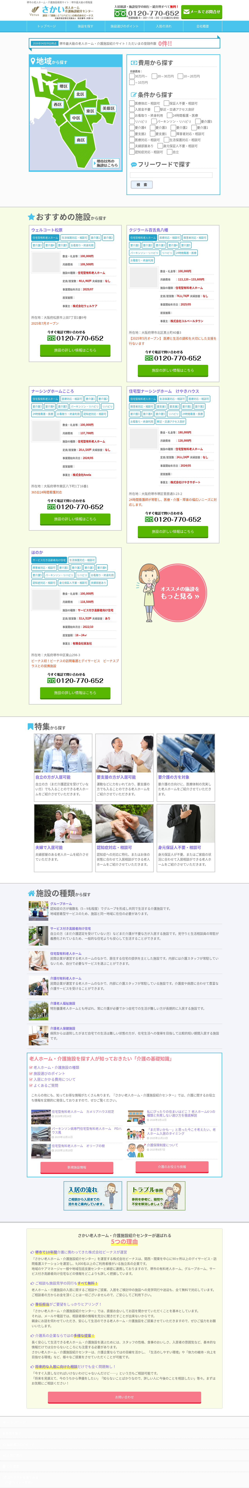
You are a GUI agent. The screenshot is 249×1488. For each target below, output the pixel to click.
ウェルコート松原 (47, 230)
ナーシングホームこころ (52, 391)
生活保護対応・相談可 (74, 237)
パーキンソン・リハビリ (144, 253)
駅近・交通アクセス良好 (171, 421)
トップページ (46, 26)
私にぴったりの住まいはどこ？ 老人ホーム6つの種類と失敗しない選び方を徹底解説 (181, 1113)
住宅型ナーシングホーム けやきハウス (164, 391)
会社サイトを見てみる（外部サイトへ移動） (20, 1480)
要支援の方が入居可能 (116, 777)
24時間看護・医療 (186, 253)
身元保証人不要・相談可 (73, 582)
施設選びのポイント (125, 26)
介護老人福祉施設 (62, 1003)
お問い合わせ (124, 1397)
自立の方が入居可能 (53, 777)
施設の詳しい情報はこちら (75, 350)
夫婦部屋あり (98, 582)
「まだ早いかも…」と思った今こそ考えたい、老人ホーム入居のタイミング (181, 1131)
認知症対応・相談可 (94, 414)
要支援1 (161, 406)
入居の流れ (164, 26)
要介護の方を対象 (173, 777)
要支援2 (174, 406)
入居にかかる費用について (52, 1079)
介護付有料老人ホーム (66, 978)
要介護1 (95, 237)
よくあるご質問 (43, 1085)
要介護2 (108, 237)
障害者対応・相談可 (195, 237)
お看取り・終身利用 (82, 245)
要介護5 (62, 245)
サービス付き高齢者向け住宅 (49, 560)
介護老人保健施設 (62, 1028)
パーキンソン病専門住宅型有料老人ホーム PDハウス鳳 (87, 1130)
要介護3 (37, 245)
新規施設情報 (76, 1167)
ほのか (37, 552)
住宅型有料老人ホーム (45, 237)
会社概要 (202, 26)
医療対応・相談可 (169, 237)
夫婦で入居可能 (49, 847)
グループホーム (61, 903)
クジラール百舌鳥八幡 (148, 230)
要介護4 (49, 245)
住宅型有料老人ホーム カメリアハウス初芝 (83, 1111)
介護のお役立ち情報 (172, 1166)
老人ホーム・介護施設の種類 (54, 1067)
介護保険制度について (162, 1145)
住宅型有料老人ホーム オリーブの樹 (78, 1145)
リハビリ (167, 253)
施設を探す (85, 26)
